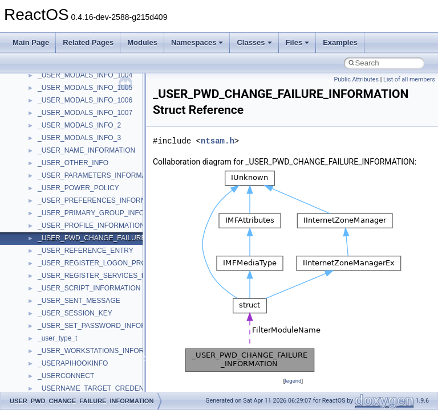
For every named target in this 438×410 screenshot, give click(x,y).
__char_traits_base (67, 241)
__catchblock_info (65, 204)
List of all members (409, 79)
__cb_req (52, 216)
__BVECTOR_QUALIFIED (78, 179)
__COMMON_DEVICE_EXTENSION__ (97, 292)
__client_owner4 (62, 266)
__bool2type (56, 91)
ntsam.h (217, 141)
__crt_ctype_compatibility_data (85, 379)
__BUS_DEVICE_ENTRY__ (80, 154)
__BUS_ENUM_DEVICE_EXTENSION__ (101, 166)
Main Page (31, 42)
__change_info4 (62, 229)
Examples (340, 42)
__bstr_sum (56, 129)
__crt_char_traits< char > (75, 354)
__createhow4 (59, 317)
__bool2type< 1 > (64, 116)
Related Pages (88, 42)
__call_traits (56, 191)
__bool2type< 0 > (64, 104)
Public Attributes (356, 79)
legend (293, 381)
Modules (142, 42)
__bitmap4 (54, 79)
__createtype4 (59, 329)
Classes (254, 42)
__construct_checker (69, 304)
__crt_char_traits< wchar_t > (81, 367)
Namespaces (197, 42)
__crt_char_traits (63, 342)
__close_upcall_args (69, 279)
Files (298, 42)
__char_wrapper (62, 254)
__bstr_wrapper (61, 141)
